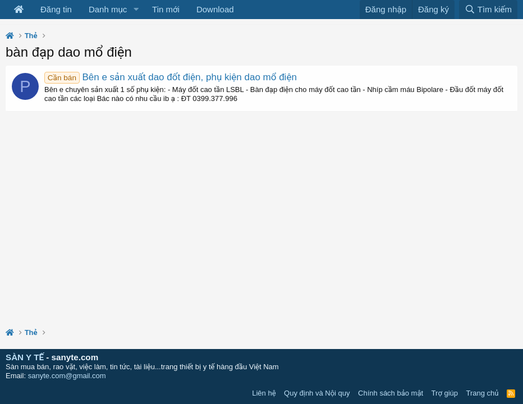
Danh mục (108, 9)
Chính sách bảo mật (390, 393)
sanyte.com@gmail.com (67, 375)
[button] (136, 9)
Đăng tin (56, 9)
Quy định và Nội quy (317, 393)
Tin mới (166, 9)
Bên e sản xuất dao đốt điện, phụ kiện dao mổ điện (170, 77)
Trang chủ (482, 393)
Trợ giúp (445, 393)
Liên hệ (264, 393)
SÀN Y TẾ (25, 357)
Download (215, 9)
